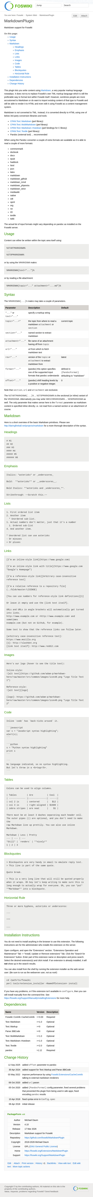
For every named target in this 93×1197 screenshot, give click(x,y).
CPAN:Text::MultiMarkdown (23, 124)
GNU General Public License (43, 1146)
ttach (17, 1163)
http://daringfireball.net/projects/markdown (23, 425)
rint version (28, 1163)
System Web (31, 15)
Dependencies (16, 80)
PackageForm (14, 1114)
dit (10, 1163)
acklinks (51, 1163)
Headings (19, 47)
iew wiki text (64, 1163)
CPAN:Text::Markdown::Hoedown (25, 128)
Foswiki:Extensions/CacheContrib (67, 1074)
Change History (16, 83)
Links (17, 57)
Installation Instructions (20, 77)
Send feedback (51, 1191)
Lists (17, 53)
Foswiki (20, 15)
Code (17, 63)
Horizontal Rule (22, 73)
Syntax (12, 40)
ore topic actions (21, 1166)
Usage (12, 37)
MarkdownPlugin (46, 15)
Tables (18, 67)
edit (23, 1114)
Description (34, 308)
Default (64, 308)
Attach (84, 16)
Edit (75, 16)
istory (39, 1163)
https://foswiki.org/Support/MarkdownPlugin (45, 1155)
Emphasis (19, 50)
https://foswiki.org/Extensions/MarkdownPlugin (46, 1151)
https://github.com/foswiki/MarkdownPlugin (44, 1137)
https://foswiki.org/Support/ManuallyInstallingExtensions (30, 998)
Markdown (14, 43)
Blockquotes (20, 70)
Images (18, 60)
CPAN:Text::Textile (19, 131)
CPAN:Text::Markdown (20, 121)
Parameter (10, 308)
